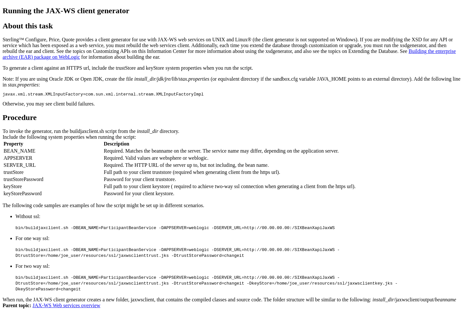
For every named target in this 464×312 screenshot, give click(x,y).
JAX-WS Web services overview (66, 306)
